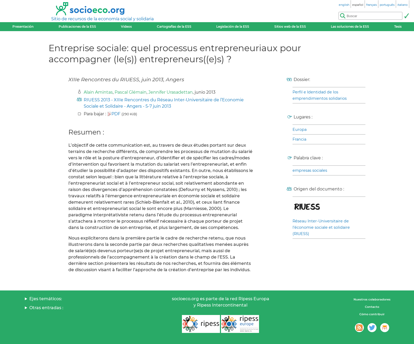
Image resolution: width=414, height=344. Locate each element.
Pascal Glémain (131, 92)
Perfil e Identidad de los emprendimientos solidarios (320, 95)
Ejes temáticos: (45, 298)
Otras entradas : (46, 307)
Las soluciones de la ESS (350, 26)
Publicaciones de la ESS (77, 26)
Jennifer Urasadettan (170, 92)
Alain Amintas (98, 92)
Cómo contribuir (372, 314)
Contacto (372, 307)
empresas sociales (310, 170)
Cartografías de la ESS (174, 26)
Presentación (23, 26)
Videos (126, 26)
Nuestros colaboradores (372, 299)
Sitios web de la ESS (290, 26)
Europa (300, 129)
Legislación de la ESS (232, 26)
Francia (299, 139)
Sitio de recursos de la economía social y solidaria (102, 18)
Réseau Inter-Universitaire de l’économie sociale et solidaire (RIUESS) (321, 227)
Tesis (398, 26)
